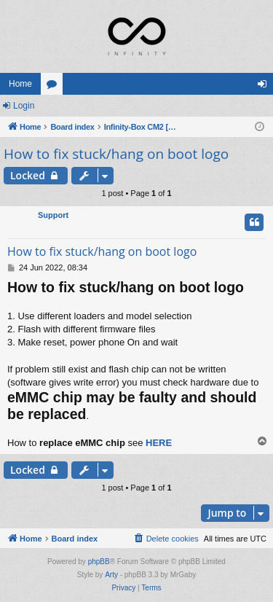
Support (53, 215)
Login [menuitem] (265, 87)
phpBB (99, 562)
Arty (111, 575)
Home (20, 84)
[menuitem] (166, 539)
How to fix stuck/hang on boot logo (116, 153)
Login (23, 106)
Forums (55, 87)
